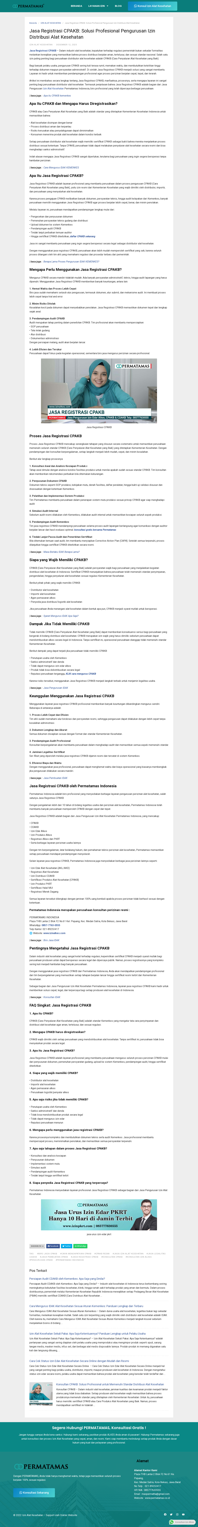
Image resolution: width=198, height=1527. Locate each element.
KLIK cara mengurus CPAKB (81, 673)
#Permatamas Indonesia (70, 1260)
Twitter (66, 1246)
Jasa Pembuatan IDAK (55, 778)
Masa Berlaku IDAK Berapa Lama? (61, 551)
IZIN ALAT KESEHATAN (51, 23)
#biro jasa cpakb (47, 1253)
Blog (118, 6)
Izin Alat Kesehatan (53, 88)
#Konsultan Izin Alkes (139, 1257)
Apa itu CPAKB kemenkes (57, 95)
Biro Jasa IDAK (51, 940)
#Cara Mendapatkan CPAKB (75, 1253)
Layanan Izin (98, 6)
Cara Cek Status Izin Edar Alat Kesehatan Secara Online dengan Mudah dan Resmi (79, 1361)
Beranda (76, 6)
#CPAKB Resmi (102, 1253)
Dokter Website (68, 1515)
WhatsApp (80, 1246)
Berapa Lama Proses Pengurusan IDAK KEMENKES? (71, 261)
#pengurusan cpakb (41, 1260)
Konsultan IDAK (51, 997)
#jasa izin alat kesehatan (128, 1253)
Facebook (53, 1246)
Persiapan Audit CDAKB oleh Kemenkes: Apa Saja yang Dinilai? (67, 1278)
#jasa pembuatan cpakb (54, 1257)
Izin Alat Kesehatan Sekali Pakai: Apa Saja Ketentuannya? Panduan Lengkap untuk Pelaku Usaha (87, 1333)
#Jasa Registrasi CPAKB (84, 1257)
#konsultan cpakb (112, 1257)
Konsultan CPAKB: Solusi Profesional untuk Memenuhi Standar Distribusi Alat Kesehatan (110, 1384)
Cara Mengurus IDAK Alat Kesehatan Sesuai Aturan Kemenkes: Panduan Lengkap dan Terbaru (86, 1306)
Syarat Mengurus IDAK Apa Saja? (60, 615)
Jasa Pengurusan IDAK (55, 687)
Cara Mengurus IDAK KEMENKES (61, 167)
